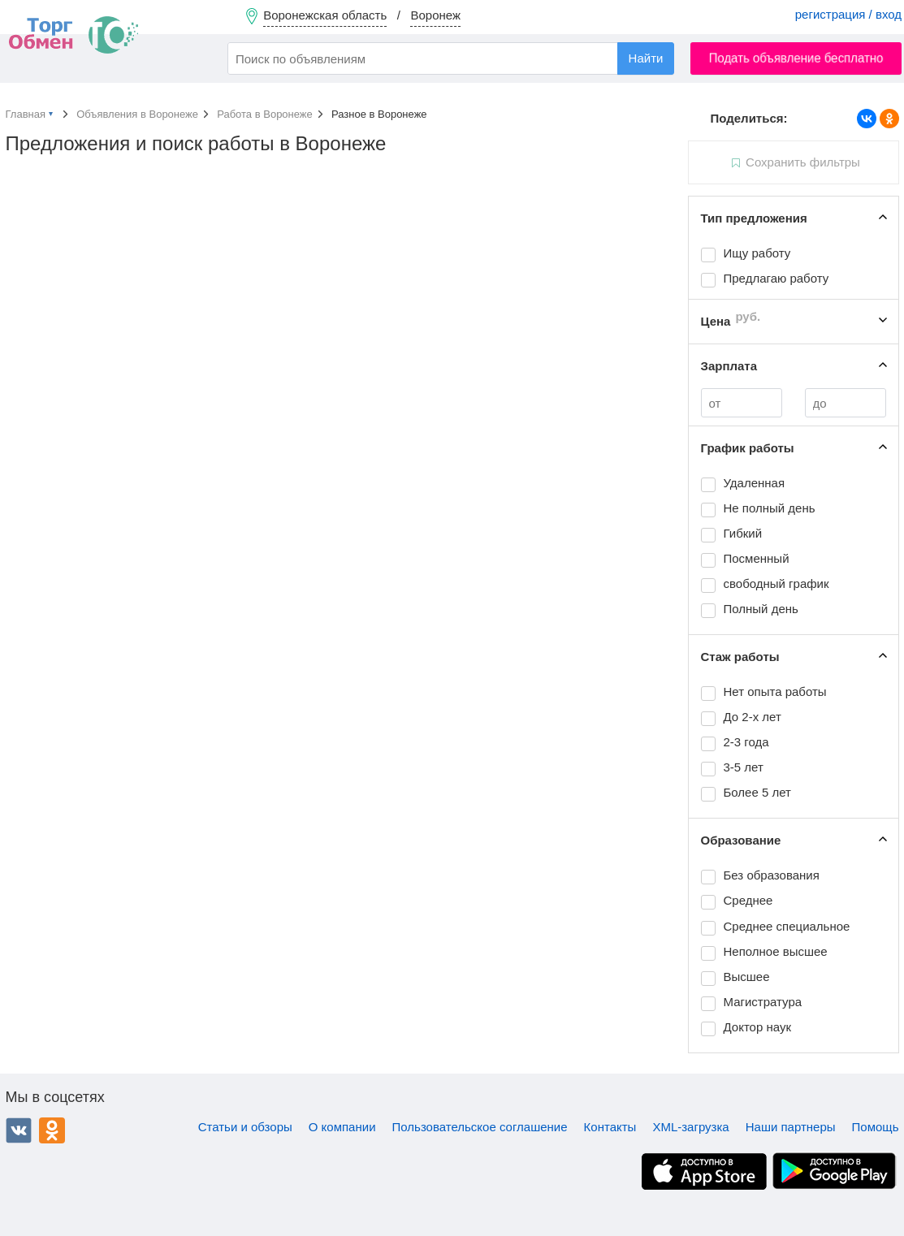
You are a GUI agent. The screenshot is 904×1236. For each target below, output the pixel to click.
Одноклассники (52, 1130)
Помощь (875, 1127)
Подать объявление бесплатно (796, 58)
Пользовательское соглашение (480, 1127)
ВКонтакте (19, 1130)
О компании (342, 1127)
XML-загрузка (690, 1127)
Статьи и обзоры (245, 1127)
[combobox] (450, 58)
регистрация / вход (848, 14)
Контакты (610, 1127)
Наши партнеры (791, 1127)
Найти (646, 58)
